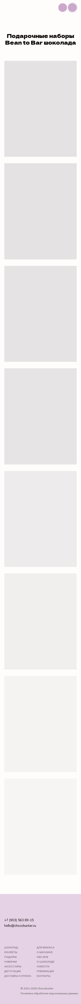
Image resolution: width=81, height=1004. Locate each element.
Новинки (10, 961)
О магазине (45, 952)
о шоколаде (45, 961)
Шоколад (11, 947)
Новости (43, 966)
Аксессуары (12, 966)
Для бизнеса (45, 947)
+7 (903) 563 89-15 (19, 920)
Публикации (45, 971)
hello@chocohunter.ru (20, 926)
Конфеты (10, 952)
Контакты (43, 975)
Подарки (10, 957)
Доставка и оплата (17, 975)
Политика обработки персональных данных (49, 993)
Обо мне (42, 957)
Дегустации (12, 971)
